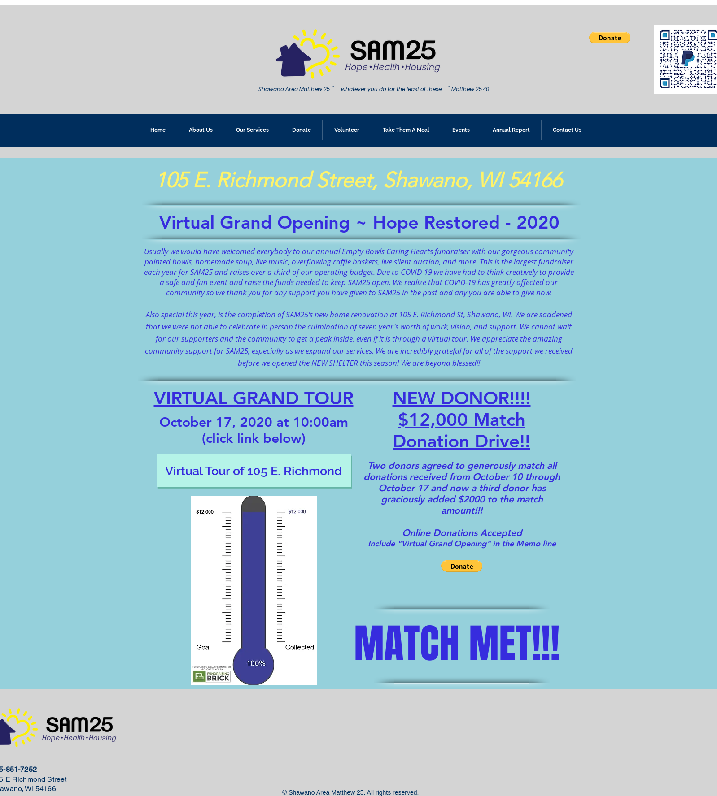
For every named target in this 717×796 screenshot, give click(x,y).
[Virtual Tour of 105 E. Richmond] (254, 470)
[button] (609, 37)
